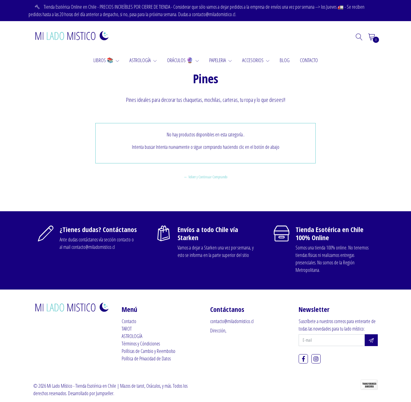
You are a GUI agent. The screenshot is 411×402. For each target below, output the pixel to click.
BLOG (285, 60)
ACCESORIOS (255, 60)
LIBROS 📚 (106, 60)
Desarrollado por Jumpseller (90, 393)
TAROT (127, 328)
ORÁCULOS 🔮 (183, 60)
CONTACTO (309, 60)
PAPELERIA (220, 60)
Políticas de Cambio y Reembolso (148, 351)
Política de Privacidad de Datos (146, 358)
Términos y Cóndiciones (141, 343)
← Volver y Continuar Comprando (205, 177)
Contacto (129, 321)
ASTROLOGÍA (143, 60)
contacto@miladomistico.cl (232, 321)
